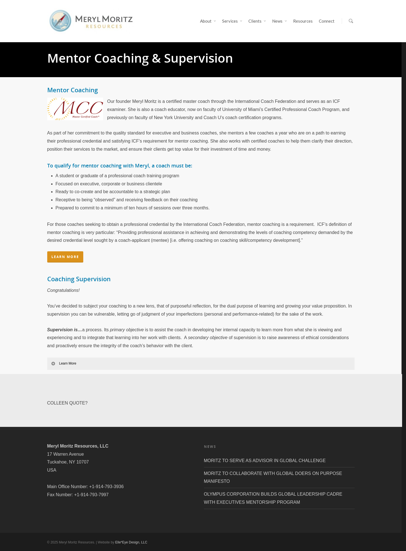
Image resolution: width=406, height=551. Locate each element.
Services (232, 21)
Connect (326, 20)
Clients (257, 21)
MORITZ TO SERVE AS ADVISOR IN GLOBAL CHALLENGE (265, 460)
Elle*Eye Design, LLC (131, 542)
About (208, 21)
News (280, 21)
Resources (303, 20)
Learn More (63, 363)
